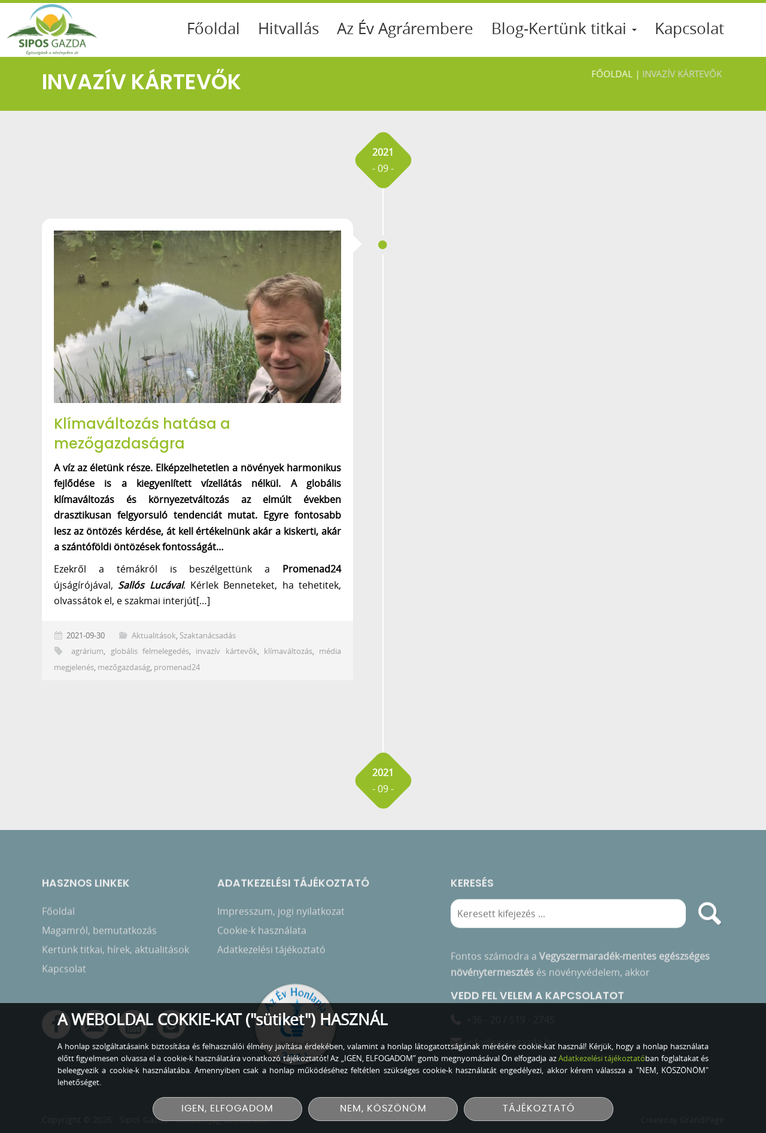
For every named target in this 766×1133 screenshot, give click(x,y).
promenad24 (177, 667)
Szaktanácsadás (208, 636)
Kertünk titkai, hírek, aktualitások (115, 952)
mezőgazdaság (124, 667)
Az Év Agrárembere (405, 28)
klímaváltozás (288, 651)
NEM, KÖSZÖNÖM (383, 1108)
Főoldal (213, 28)
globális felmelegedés (150, 651)
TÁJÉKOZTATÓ (539, 1108)
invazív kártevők (226, 651)
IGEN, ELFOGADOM (227, 1108)
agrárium (87, 651)
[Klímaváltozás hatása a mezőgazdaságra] (197, 317)
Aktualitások (154, 636)
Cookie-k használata (261, 933)
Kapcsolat (689, 28)
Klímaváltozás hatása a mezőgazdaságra (142, 434)
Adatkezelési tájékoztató (271, 952)
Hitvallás (288, 28)
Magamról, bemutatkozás (99, 933)
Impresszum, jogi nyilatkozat (281, 914)
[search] (709, 916)
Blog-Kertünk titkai (564, 28)
